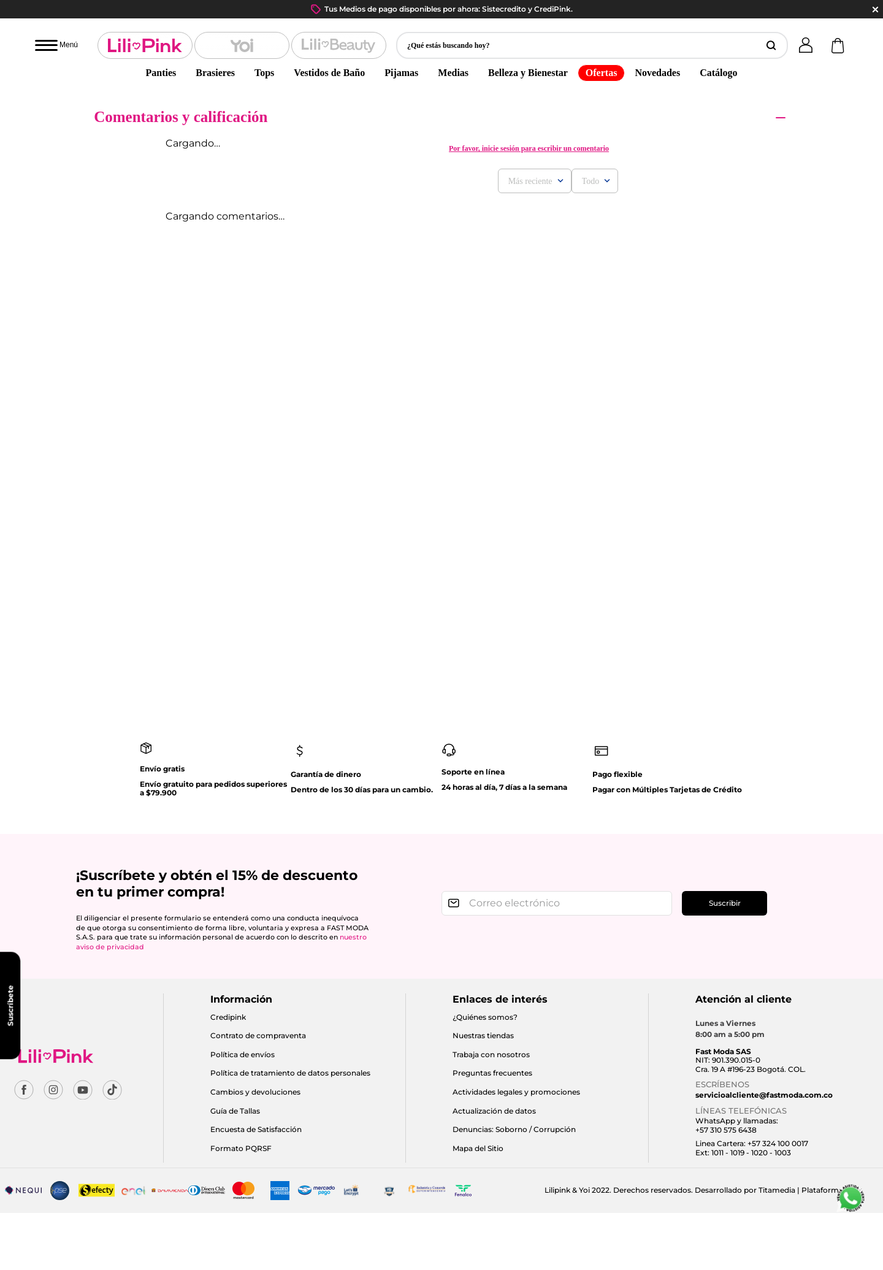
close (875, 9)
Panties (161, 72)
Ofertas (601, 72)
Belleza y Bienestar (528, 72)
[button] (592, 45)
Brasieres (215, 72)
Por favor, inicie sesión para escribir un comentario (529, 148)
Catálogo (718, 72)
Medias (453, 72)
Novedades (657, 72)
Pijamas (401, 72)
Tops (264, 72)
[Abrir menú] (56, 45)
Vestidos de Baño (329, 72)
